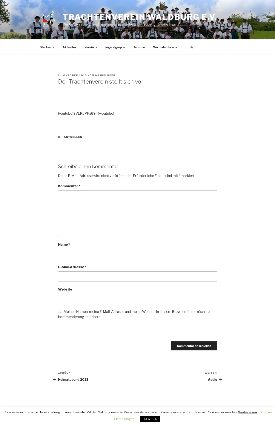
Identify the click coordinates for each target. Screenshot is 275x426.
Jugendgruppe (115, 47)
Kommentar (69, 186)
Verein (91, 47)
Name (64, 244)
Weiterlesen (247, 412)
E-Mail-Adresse (72, 267)
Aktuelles (69, 47)
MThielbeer (105, 75)
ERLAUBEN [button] (150, 419)
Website (65, 289)
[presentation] (87, 332)
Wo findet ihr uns (165, 47)
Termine (139, 47)
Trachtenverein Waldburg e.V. (140, 17)
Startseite (47, 47)
